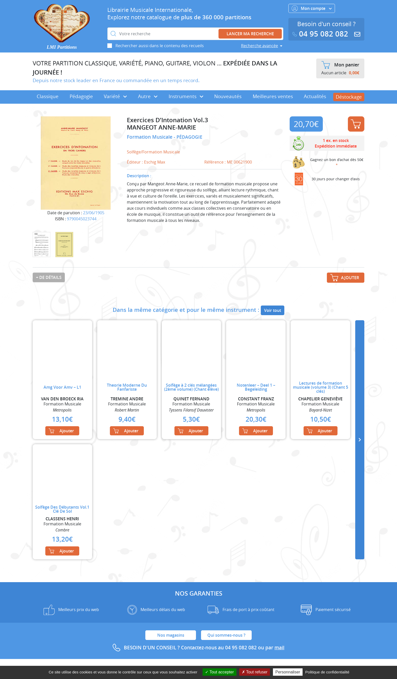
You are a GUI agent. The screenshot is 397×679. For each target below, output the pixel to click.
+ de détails (49, 277)
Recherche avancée (259, 45)
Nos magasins (170, 635)
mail (279, 647)
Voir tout (272, 310)
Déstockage (349, 97)
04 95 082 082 (321, 34)
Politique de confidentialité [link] (327, 672)
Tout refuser (255, 672)
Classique (47, 96)
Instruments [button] (186, 96)
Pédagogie (81, 96)
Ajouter (356, 124)
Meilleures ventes (273, 96)
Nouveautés (228, 96)
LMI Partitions (62, 47)
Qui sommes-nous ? (226, 635)
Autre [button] (147, 96)
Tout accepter (219, 672)
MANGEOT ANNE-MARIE (161, 127)
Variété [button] (115, 96)
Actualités (315, 96)
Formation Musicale (150, 137)
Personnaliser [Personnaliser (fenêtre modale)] (287, 672)
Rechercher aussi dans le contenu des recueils (159, 45)
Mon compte (312, 8)
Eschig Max (154, 162)
